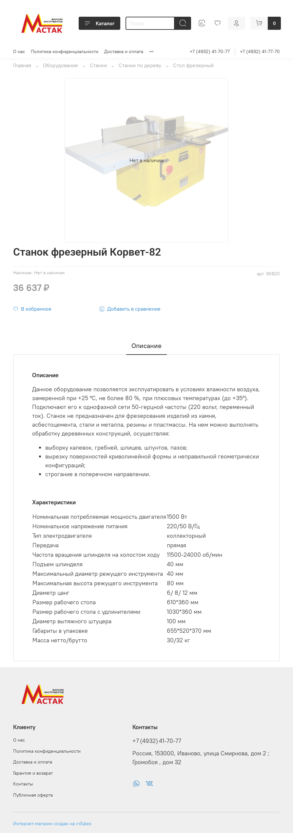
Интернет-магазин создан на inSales (52, 823)
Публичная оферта (33, 795)
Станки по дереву (140, 65)
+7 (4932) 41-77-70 (260, 51)
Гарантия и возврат (33, 773)
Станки (98, 65)
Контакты (23, 784)
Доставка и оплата (123, 51)
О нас (19, 51)
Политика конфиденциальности (64, 51)
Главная (22, 65)
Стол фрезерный (193, 65)
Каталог (99, 23)
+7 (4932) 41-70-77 (210, 51)
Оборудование (60, 65)
